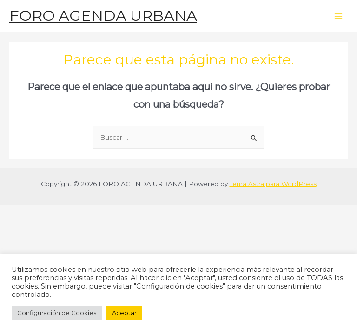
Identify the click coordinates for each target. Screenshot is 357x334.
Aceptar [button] (124, 312)
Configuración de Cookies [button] (56, 312)
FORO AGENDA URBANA (103, 15)
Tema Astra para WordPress (273, 183)
